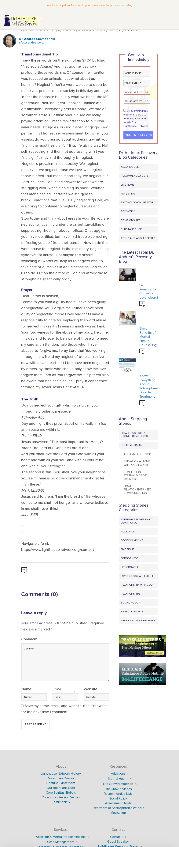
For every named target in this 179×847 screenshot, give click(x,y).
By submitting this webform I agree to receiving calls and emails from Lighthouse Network (135, 119)
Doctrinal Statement (60, 783)
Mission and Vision (61, 779)
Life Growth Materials (118, 784)
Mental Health (118, 779)
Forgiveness (129, 558)
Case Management (60, 842)
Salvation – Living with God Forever (137, 463)
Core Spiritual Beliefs (61, 793)
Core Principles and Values (61, 798)
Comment (29, 639)
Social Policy (130, 603)
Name (26, 689)
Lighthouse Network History (61, 774)
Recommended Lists (135, 176)
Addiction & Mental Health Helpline (61, 837)
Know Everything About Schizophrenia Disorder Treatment (147, 386)
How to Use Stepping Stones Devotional (135, 435)
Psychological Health (137, 202)
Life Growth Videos (118, 789)
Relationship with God (137, 585)
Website (90, 689)
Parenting (128, 193)
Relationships (131, 220)
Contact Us (118, 837)
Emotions (127, 185)
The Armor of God (137, 454)
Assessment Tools (118, 804)
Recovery (128, 211)
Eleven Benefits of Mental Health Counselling (147, 337)
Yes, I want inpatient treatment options (70, 5)
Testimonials (61, 802)
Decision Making (132, 540)
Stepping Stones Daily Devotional (136, 521)
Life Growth (129, 567)
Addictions (118, 774)
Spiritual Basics (132, 445)
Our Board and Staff (61, 788)
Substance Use (131, 229)
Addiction (128, 531)
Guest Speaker (118, 842)
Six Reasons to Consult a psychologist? (147, 292)
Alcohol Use (130, 167)
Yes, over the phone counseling (112, 5)
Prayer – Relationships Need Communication (138, 490)
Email (57, 689)
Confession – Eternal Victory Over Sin (136, 476)
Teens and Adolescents (138, 238)
